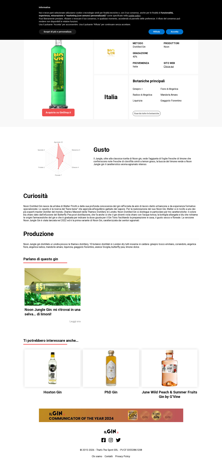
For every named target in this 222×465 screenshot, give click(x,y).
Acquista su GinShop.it (58, 112)
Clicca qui (169, 66)
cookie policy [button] (134, 15)
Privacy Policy (122, 456)
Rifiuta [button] (156, 31)
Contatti (109, 456)
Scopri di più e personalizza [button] (57, 31)
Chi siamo (97, 456)
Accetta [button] (174, 31)
